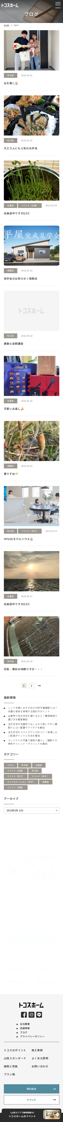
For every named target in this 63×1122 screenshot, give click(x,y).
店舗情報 (25, 1028)
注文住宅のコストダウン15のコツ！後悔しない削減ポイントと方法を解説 (33, 733)
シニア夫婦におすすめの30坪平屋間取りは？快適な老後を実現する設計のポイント (33, 709)
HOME (6, 25)
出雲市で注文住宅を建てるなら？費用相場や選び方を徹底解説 (32, 717)
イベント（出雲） (15, 770)
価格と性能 (11, 1066)
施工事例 (37, 1050)
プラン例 (9, 1074)
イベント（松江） (15, 776)
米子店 (24, 765)
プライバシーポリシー (32, 1036)
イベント (31, 1099)
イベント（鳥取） (15, 787)
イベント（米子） (40, 776)
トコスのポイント (15, 1050)
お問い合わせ (40, 1066)
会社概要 (25, 1024)
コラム (10, 765)
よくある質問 (40, 1058)
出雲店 (38, 765)
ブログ (23, 1032)
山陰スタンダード (15, 1058)
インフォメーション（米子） (21, 781)
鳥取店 (45, 781)
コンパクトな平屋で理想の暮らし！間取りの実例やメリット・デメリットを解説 (32, 742)
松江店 (35, 770)
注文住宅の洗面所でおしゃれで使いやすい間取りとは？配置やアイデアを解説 (32, 725)
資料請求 (31, 1088)
